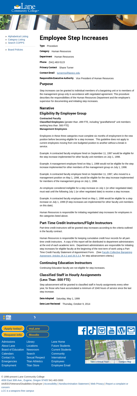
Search (31, 353)
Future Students (60, 345)
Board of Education (13, 349)
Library (31, 341)
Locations (32, 345)
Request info (13, 334)
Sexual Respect (36, 357)
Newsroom (33, 349)
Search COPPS (16, 42)
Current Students (61, 349)
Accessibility (50, 383)
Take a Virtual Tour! (99, 362)
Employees (57, 361)
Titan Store (33, 365)
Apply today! (13, 328)
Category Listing (16, 39)
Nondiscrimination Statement (74, 383)
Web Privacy (97, 383)
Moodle (34, 334)
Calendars (8, 353)
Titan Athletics (35, 361)
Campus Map (125, 362)
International (58, 357)
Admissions (8, 341)
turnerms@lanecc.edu (68, 73)
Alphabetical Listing (18, 36)
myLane (34, 328)
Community (58, 353)
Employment (9, 365)
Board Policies (15, 49)
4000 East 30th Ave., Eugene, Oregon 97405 (24, 380)
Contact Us (8, 357)
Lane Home (58, 341)
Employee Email (60, 365)
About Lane (8, 345)
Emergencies (9, 361)
